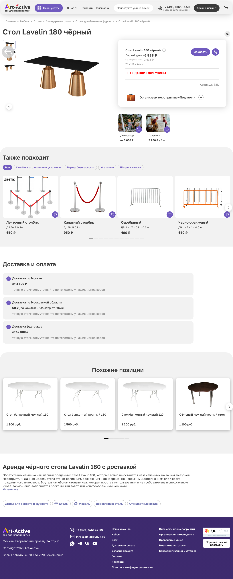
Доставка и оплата (123, 545)
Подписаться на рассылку (216, 543)
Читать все (10, 489)
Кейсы (116, 534)
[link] (216, 532)
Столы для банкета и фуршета (26, 504)
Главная (10, 21)
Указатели (107, 167)
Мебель (82, 504)
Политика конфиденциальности (132, 567)
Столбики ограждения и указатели (38, 167)
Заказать (200, 52)
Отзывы (117, 556)
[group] (63, 73)
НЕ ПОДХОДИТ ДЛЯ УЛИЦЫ (145, 73)
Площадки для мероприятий (177, 529)
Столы (61, 504)
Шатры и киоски (130, 167)
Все (7, 167)
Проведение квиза (171, 540)
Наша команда (121, 529)
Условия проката (122, 550)
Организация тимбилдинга (176, 534)
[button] (9, 107)
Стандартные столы (143, 504)
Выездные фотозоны (172, 545)
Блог (115, 540)
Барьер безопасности (80, 167)
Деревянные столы (109, 504)
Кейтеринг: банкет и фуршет (177, 550)
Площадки (103, 8)
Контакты (87, 8)
